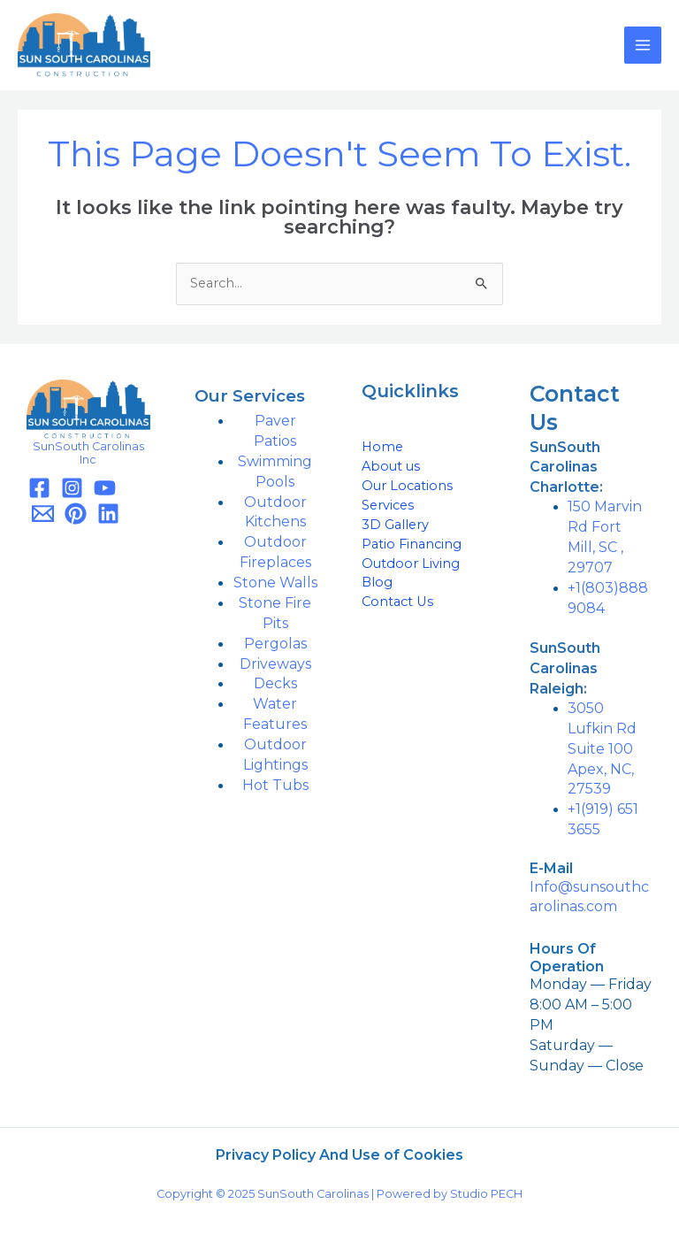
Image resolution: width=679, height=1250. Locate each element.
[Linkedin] (108, 513)
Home (382, 447)
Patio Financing (412, 544)
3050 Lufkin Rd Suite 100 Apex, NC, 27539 (602, 749)
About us (391, 466)
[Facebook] (39, 488)
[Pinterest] (75, 513)
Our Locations (407, 486)
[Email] (43, 513)
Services (388, 505)
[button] (591, 467)
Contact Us (397, 602)
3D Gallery (395, 525)
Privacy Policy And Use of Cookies (339, 1154)
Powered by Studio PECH (450, 1193)
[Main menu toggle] (642, 45)
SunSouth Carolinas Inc (88, 453)
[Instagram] (72, 488)
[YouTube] (105, 488)
